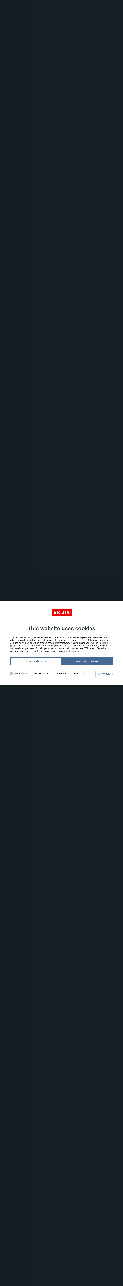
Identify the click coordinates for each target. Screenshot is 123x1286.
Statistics (59, 673)
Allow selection (36, 661)
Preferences (39, 673)
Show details (105, 673)
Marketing (78, 673)
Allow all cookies (87, 661)
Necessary (18, 673)
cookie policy (72, 651)
